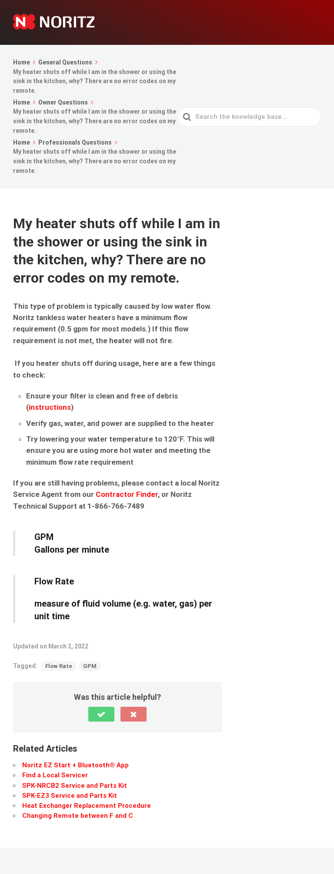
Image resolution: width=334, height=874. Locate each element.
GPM (90, 666)
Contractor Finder (127, 494)
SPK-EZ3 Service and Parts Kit (69, 796)
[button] (101, 714)
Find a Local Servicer (55, 775)
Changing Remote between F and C (77, 816)
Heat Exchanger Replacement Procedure (86, 806)
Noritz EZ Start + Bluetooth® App (75, 765)
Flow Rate (58, 666)
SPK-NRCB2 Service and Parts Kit (74, 786)
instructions (50, 407)
